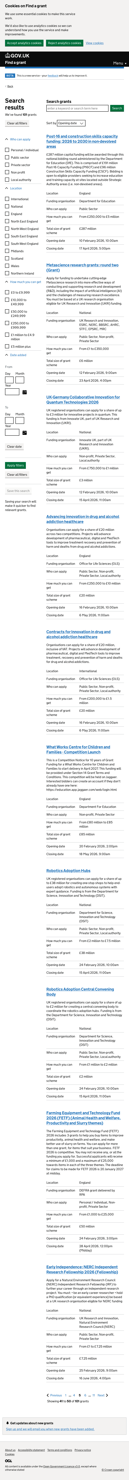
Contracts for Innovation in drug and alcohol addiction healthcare (78, 634)
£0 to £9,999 (20, 292)
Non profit (18, 172)
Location (16, 188)
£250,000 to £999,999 (20, 325)
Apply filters (15, 465)
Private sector (20, 165)
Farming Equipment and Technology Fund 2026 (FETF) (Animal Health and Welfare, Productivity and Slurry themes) (83, 1117)
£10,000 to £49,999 (18, 302)
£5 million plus (21, 347)
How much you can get (25, 282)
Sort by (51, 123)
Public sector (20, 157)
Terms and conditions (59, 1450)
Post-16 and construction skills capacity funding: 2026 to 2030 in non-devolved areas (82, 141)
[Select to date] (24, 433)
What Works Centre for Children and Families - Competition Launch (78, 749)
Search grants (58, 101)
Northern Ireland (22, 273)
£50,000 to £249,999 (19, 314)
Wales (15, 266)
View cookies (95, 43)
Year (8, 385)
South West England (24, 244)
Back (10, 86)
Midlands (17, 251)
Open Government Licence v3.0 (61, 1466)
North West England (25, 229)
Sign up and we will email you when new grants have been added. (50, 1429)
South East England (24, 236)
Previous (56, 1395)
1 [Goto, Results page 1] (65, 1395)
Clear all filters (17, 123)
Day (7, 374)
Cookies (9, 1454)
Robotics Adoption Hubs (68, 870)
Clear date (14, 447)
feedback (53, 75)
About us (10, 1450)
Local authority (21, 180)
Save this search (18, 491)
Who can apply (20, 139)
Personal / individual (25, 150)
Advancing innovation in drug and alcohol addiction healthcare (82, 519)
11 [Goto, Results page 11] (94, 1395)
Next (103, 1395)
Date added (18, 355)
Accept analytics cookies (24, 43)
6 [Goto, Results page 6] (85, 1395)
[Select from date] (24, 392)
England (16, 214)
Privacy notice (83, 1450)
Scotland (17, 258)
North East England (24, 221)
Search (117, 108)
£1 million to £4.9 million (22, 337)
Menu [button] (118, 63)
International (20, 199)
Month (19, 374)
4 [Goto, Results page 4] (74, 1395)
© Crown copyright (113, 1469)
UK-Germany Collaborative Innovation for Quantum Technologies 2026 (83, 400)
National (17, 206)
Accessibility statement (31, 1450)
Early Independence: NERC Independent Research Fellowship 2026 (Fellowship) (82, 1269)
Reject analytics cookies (64, 43)
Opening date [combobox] (67, 123)
